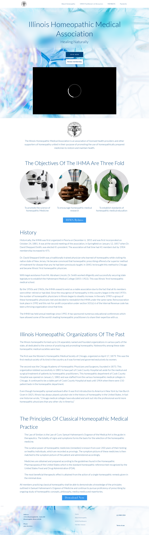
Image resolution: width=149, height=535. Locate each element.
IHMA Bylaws (74, 220)
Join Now (74, 54)
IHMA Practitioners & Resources (91, 4)
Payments (123, 4)
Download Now (74, 497)
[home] (39, 4)
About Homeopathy (68, 4)
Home (77, 514)
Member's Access (80, 525)
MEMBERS (111, 4)
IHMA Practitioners (80, 521)
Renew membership (74, 62)
